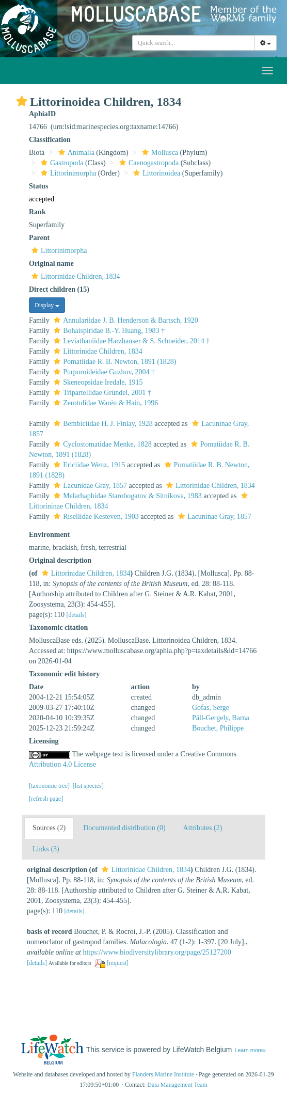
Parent (39, 238)
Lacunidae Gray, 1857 (89, 485)
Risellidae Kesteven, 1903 (95, 516)
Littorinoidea (155, 173)
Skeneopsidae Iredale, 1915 (96, 382)
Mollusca (158, 152)
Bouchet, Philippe (218, 728)
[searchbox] (193, 43)
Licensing (44, 741)
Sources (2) (49, 828)
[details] (77, 614)
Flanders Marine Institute (163, 1074)
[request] (118, 962)
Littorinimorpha (67, 173)
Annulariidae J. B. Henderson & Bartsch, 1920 (124, 320)
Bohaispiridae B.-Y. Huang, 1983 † (108, 331)
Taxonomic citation (58, 627)
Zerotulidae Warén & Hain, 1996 (104, 403)
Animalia (75, 152)
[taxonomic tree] (49, 785)
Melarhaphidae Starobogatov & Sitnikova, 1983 (126, 496)
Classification (50, 140)
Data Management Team (177, 1084)
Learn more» (250, 1050)
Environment (49, 534)
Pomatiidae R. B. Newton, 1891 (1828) (113, 362)
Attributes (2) (202, 828)
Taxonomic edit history (64, 674)
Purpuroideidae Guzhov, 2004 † (103, 372)
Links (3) (46, 849)
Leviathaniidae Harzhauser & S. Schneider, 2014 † (130, 341)
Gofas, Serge (210, 707)
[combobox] (193, 43)
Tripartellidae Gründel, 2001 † (101, 392)
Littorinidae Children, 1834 (74, 276)
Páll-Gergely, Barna (220, 718)
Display (47, 305)
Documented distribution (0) (124, 828)
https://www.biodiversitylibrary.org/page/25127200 (157, 952)
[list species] (88, 785)
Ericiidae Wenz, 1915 (88, 465)
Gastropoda (61, 163)
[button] (21, 101)
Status (38, 186)
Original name (51, 263)
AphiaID (42, 114)
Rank (37, 212)
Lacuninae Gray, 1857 (213, 516)
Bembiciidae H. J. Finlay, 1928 (102, 423)
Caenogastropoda (148, 163)
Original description (60, 560)
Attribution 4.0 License (62, 764)
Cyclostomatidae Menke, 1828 (101, 444)
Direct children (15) (59, 289)
